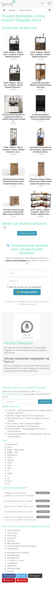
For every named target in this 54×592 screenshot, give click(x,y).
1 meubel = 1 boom (15, 560)
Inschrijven (45, 401)
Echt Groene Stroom (16, 418)
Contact (10, 571)
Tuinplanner (12, 563)
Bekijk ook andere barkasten (24, 225)
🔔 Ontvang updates (27, 292)
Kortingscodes (13, 558)
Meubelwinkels (13, 543)
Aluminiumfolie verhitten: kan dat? (27, 501)
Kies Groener (12, 423)
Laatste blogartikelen (14, 487)
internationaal (33, 426)
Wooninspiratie (13, 568)
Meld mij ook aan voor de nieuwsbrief (24, 287)
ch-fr (9, 465)
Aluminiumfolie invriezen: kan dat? (27, 511)
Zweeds (10, 460)
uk (8, 478)
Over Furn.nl (12, 533)
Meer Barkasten (27, 233)
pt (8, 470)
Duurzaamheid (13, 555)
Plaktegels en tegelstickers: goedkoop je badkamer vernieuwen (27, 494)
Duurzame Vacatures (16, 426)
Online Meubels (14, 530)
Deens (10, 481)
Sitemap (10, 541)
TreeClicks (11, 410)
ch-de (9, 463)
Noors (10, 457)
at (8, 484)
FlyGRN (10, 415)
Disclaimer (11, 538)
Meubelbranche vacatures (18, 552)
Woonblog (11, 535)
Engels (10, 473)
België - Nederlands (15, 449)
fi (7, 476)
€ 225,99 (13, 114)
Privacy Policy (12, 548)
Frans (9, 447)
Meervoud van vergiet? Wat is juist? (27, 506)
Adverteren (12, 565)
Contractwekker (14, 428)
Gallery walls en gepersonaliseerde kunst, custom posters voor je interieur (27, 518)
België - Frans (13, 452)
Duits (9, 468)
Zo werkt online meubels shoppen (22, 546)
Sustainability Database (17, 434)
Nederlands (12, 444)
